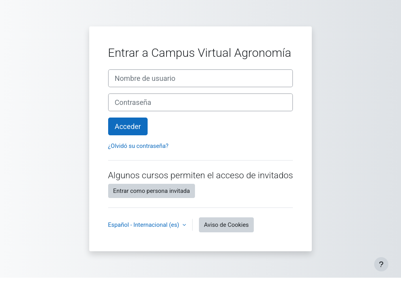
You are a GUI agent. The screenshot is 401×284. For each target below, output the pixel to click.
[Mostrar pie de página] (381, 264)
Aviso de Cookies (226, 224)
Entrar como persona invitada (151, 190)
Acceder (128, 126)
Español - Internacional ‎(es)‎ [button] (144, 224)
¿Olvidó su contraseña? (138, 145)
